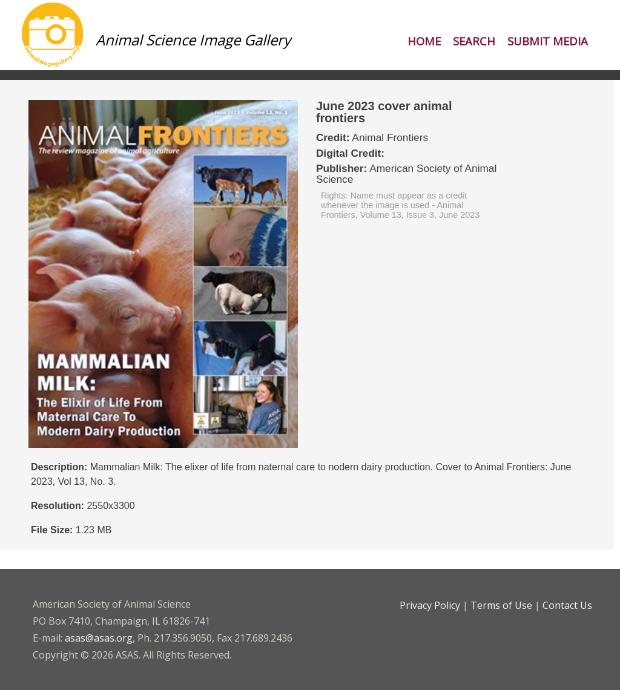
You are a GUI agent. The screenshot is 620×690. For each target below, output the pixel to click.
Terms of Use (501, 605)
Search (474, 40)
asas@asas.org (99, 638)
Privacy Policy (430, 605)
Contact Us (567, 605)
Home (424, 40)
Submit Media (547, 40)
